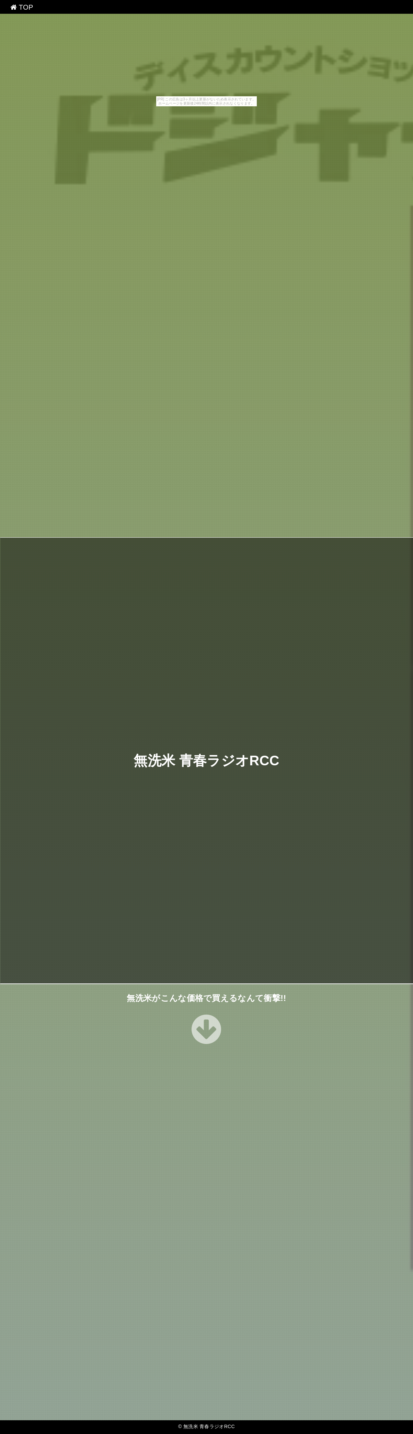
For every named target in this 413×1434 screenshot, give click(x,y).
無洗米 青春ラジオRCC (206, 760)
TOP (21, 7)
